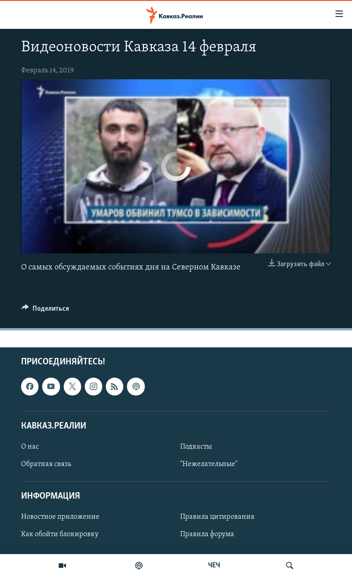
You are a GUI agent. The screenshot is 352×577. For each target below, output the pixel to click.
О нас (30, 446)
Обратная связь (46, 464)
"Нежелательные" (208, 464)
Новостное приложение (60, 517)
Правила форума (207, 534)
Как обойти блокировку (60, 534)
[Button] (45, 310)
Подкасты (196, 446)
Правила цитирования (217, 517)
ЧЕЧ (214, 565)
